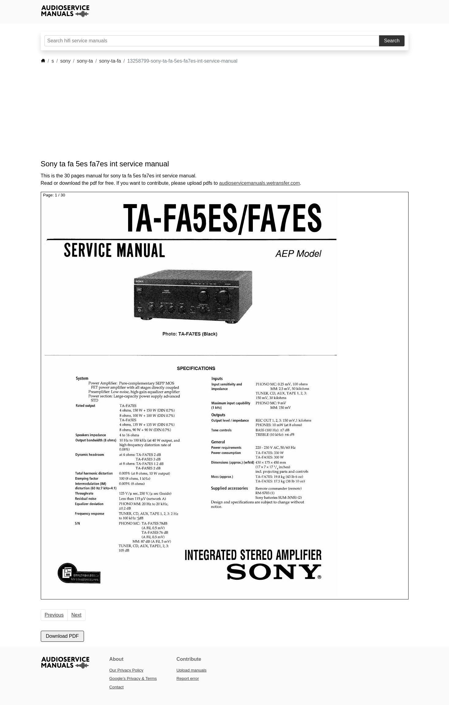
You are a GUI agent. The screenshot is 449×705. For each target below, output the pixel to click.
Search (392, 40)
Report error (188, 678)
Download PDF (62, 636)
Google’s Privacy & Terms (133, 678)
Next (76, 615)
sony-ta (85, 61)
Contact (116, 687)
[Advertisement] (215, 112)
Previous (54, 615)
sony (65, 61)
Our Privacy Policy (126, 670)
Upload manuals (192, 670)
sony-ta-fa (110, 61)
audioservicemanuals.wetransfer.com (259, 183)
